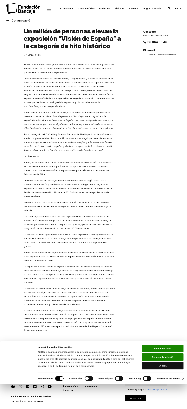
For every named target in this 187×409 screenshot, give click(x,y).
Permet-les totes (162, 373)
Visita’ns (119, 8)
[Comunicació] (7, 20)
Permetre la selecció (162, 382)
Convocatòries (86, 8)
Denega (163, 390)
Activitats (104, 8)
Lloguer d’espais (152, 8)
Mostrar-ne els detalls (168, 403)
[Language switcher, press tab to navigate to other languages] (178, 8)
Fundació (133, 8)
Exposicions (66, 8)
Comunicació (21, 20)
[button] (169, 8)
